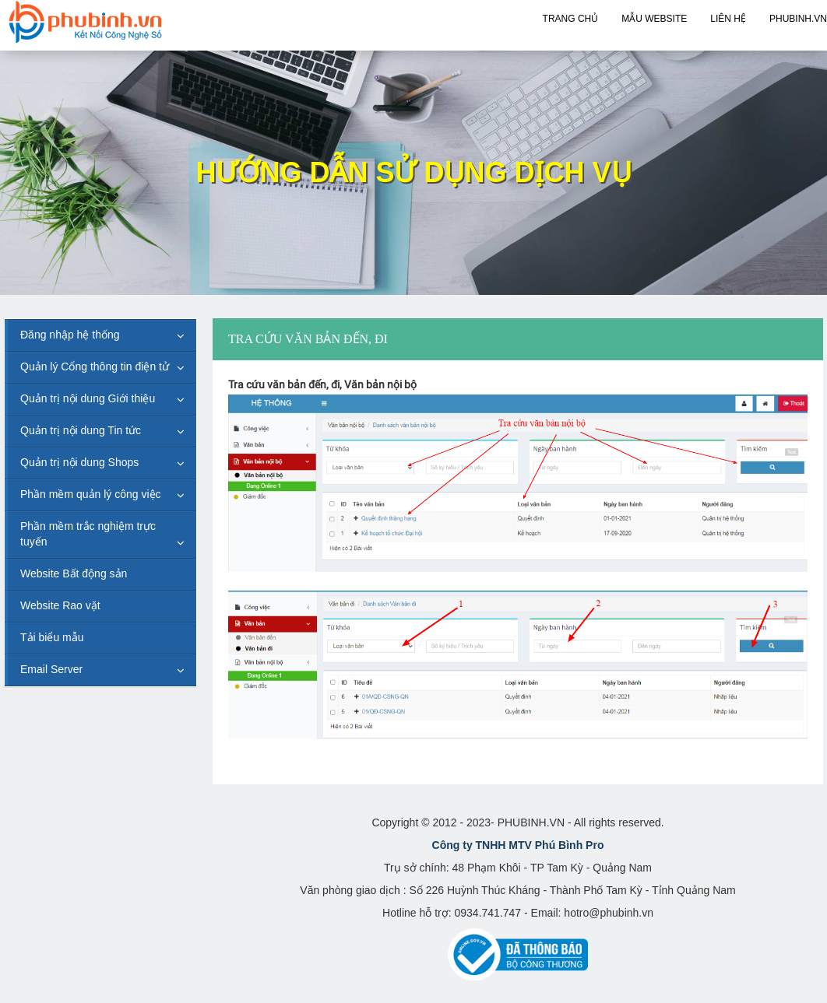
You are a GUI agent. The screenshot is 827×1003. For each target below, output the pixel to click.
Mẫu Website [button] (654, 18)
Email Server (51, 669)
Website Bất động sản (73, 573)
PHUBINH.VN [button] (798, 18)
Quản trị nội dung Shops (79, 462)
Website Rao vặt (60, 605)
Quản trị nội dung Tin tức (80, 430)
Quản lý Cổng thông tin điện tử (94, 366)
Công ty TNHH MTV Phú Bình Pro (518, 845)
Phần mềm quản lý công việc (90, 494)
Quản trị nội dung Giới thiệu (87, 398)
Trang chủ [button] (571, 18)
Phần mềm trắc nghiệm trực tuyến (88, 534)
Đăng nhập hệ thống (70, 334)
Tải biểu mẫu (52, 637)
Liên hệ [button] (728, 18)
